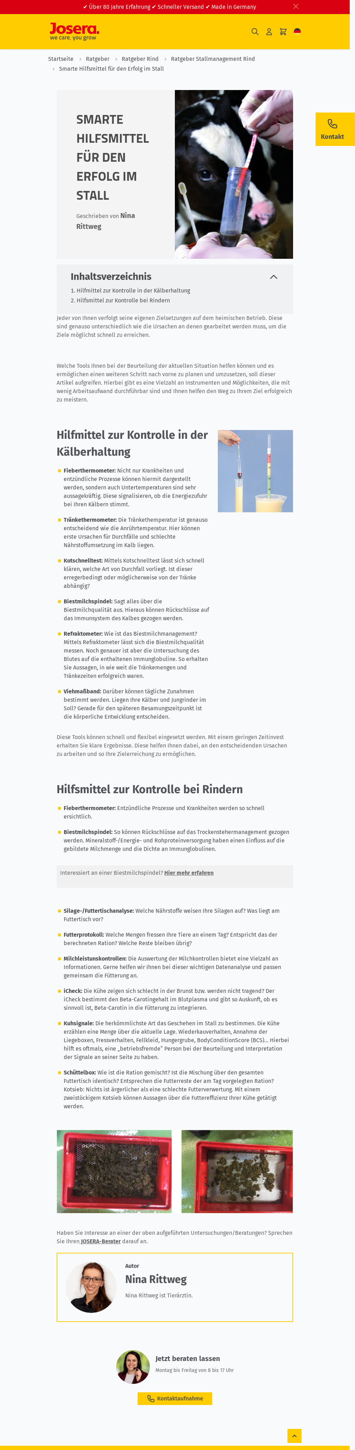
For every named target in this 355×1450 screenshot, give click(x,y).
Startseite (61, 59)
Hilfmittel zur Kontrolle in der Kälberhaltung (133, 290)
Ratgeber (92, 59)
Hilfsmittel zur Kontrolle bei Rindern (123, 300)
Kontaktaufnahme (175, 1398)
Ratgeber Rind (135, 59)
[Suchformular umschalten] (255, 32)
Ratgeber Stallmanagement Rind (207, 59)
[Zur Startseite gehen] (74, 31)
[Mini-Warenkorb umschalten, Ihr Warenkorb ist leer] (283, 32)
